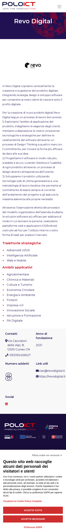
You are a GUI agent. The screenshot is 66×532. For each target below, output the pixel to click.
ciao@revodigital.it (52, 371)
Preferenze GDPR (33, 527)
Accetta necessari (33, 519)
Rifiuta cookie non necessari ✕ (47, 455)
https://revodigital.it (52, 376)
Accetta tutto (33, 510)
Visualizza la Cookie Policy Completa (22, 501)
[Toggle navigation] (59, 7)
